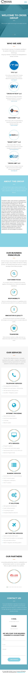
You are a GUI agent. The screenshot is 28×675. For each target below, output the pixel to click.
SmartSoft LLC (21, 672)
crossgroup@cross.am (14, 621)
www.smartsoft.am (14, 149)
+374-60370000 (14, 628)
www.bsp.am (14, 170)
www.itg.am (14, 79)
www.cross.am (14, 125)
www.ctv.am (14, 101)
